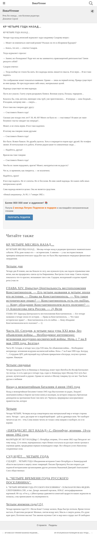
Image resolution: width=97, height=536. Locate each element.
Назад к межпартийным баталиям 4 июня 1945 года (43, 386)
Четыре (11, 408)
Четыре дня (14, 266)
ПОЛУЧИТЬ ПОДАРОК (19, 217)
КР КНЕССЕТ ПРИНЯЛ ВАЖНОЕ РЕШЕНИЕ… (22, 533)
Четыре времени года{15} (24, 504)
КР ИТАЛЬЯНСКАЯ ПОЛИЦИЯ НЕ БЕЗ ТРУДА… (72, 533)
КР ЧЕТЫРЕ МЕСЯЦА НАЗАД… (30, 244)
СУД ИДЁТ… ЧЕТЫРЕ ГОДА (27, 456)
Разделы (53, 525)
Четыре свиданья (18, 365)
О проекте (42, 525)
